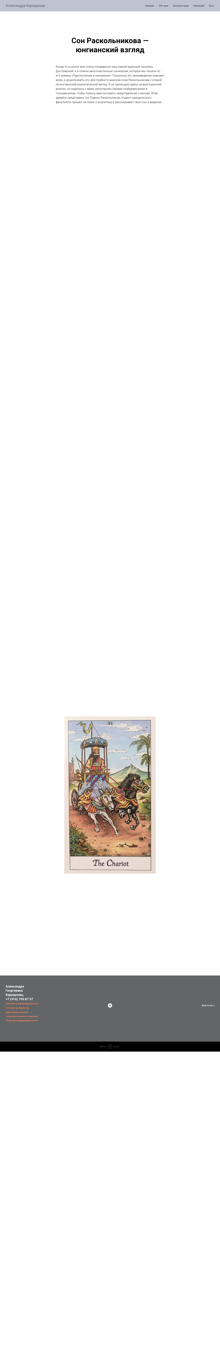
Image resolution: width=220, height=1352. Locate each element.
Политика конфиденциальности (22, 1003)
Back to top (208, 1005)
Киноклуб (199, 5)
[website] (110, 1005)
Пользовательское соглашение (22, 1016)
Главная (149, 5)
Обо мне (163, 5)
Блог (211, 5)
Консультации (181, 5)
